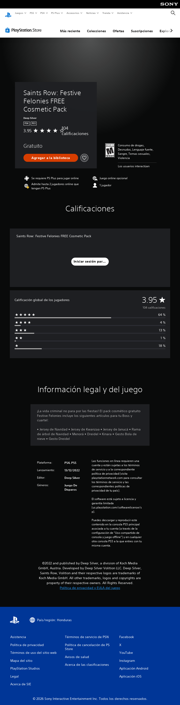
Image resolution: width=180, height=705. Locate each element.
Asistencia (123, 13)
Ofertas (118, 26)
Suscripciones (142, 26)
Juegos (19, 13)
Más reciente (70, 26)
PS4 (42, 13)
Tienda (106, 13)
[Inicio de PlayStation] (8, 13)
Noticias (91, 13)
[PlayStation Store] (24, 25)
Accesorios (73, 13)
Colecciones (96, 26)
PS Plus (55, 13)
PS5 (32, 13)
